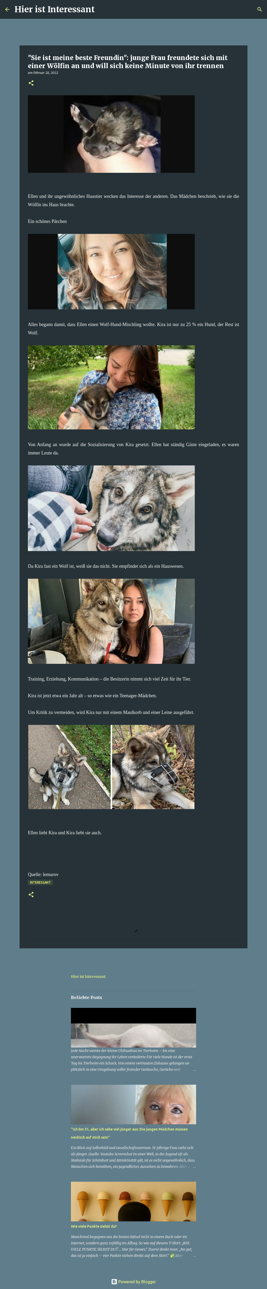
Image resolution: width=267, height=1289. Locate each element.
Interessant (40, 882)
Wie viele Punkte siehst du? (94, 1226)
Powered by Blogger (133, 1281)
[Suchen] (102, 9)
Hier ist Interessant (55, 9)
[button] (31, 83)
